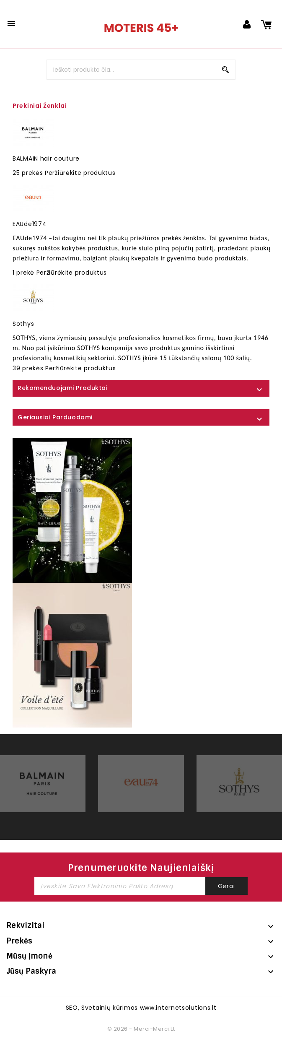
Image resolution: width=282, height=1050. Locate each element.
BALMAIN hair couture (46, 158)
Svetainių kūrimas (109, 1007)
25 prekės (28, 173)
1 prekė (23, 272)
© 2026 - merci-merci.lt (141, 1029)
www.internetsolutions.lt (178, 1007)
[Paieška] (141, 69)
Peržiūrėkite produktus (80, 173)
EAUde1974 (30, 224)
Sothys (23, 324)
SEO (72, 1007)
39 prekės (28, 368)
